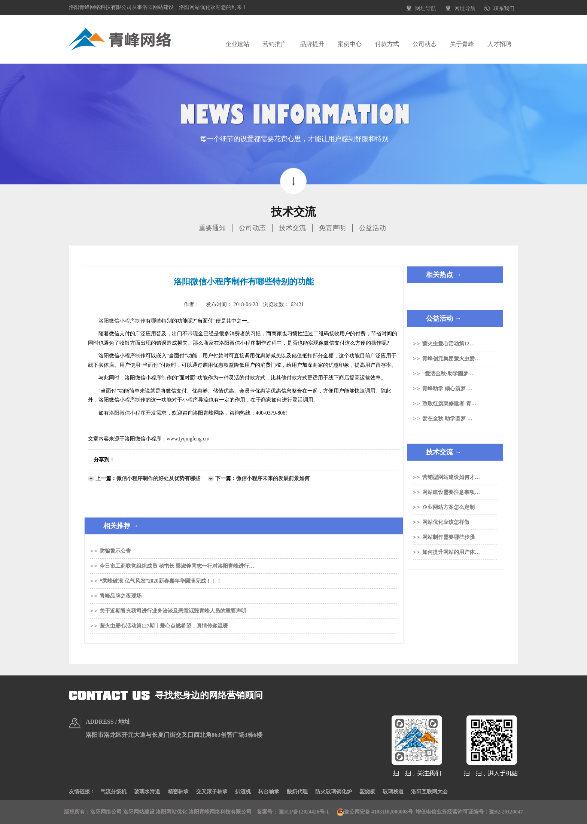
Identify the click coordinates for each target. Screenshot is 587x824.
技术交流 (292, 228)
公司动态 (425, 44)
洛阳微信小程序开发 (132, 413)
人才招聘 (499, 44)
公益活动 (372, 228)
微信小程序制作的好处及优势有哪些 (158, 478)
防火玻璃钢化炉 (333, 791)
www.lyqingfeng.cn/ (188, 439)
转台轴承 (268, 791)
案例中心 (350, 44)
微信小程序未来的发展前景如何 (273, 478)
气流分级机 (113, 791)
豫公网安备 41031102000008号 (375, 812)
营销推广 (275, 44)
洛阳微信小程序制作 (122, 321)
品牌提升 (312, 44)
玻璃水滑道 (147, 791)
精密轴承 (178, 791)
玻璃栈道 (393, 791)
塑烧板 (367, 791)
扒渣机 (243, 791)
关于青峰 (462, 44)
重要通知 (212, 228)
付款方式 (387, 44)
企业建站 (237, 44)
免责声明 (332, 228)
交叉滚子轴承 (212, 791)
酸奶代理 (297, 791)
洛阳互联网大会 (429, 791)
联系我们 (503, 8)
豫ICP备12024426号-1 (304, 812)
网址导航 (425, 8)
